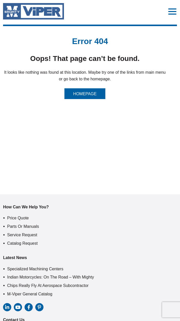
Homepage (84, 94)
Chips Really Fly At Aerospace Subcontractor (47, 285)
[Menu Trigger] (172, 11)
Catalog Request (22, 243)
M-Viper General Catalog (29, 294)
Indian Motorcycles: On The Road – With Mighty (50, 277)
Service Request (22, 235)
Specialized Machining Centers (35, 269)
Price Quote (18, 218)
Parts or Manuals (23, 226)
